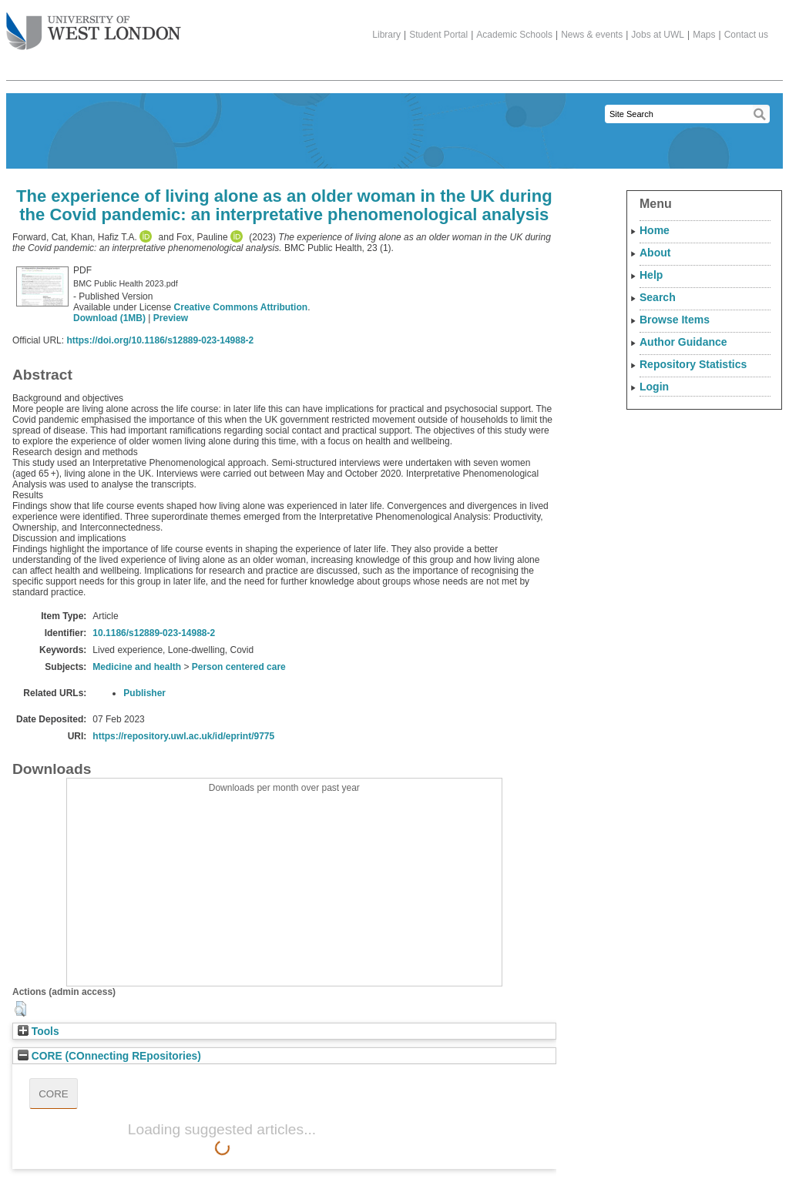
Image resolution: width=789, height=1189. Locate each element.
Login (654, 386)
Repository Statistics (693, 364)
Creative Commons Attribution (241, 307)
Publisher (144, 693)
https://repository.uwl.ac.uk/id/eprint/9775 (183, 736)
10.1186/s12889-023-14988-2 (153, 633)
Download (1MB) (109, 318)
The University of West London (93, 25)
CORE (54, 1094)
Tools (38, 1031)
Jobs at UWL (657, 34)
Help (651, 275)
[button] (20, 1009)
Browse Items (675, 319)
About (655, 252)
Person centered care (239, 666)
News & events (592, 34)
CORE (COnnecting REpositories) (109, 1056)
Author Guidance (683, 342)
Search (658, 297)
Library (386, 34)
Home (655, 230)
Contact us (746, 34)
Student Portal (438, 34)
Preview (170, 318)
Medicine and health (136, 666)
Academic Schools (514, 34)
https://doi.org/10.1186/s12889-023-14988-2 (159, 340)
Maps (704, 34)
